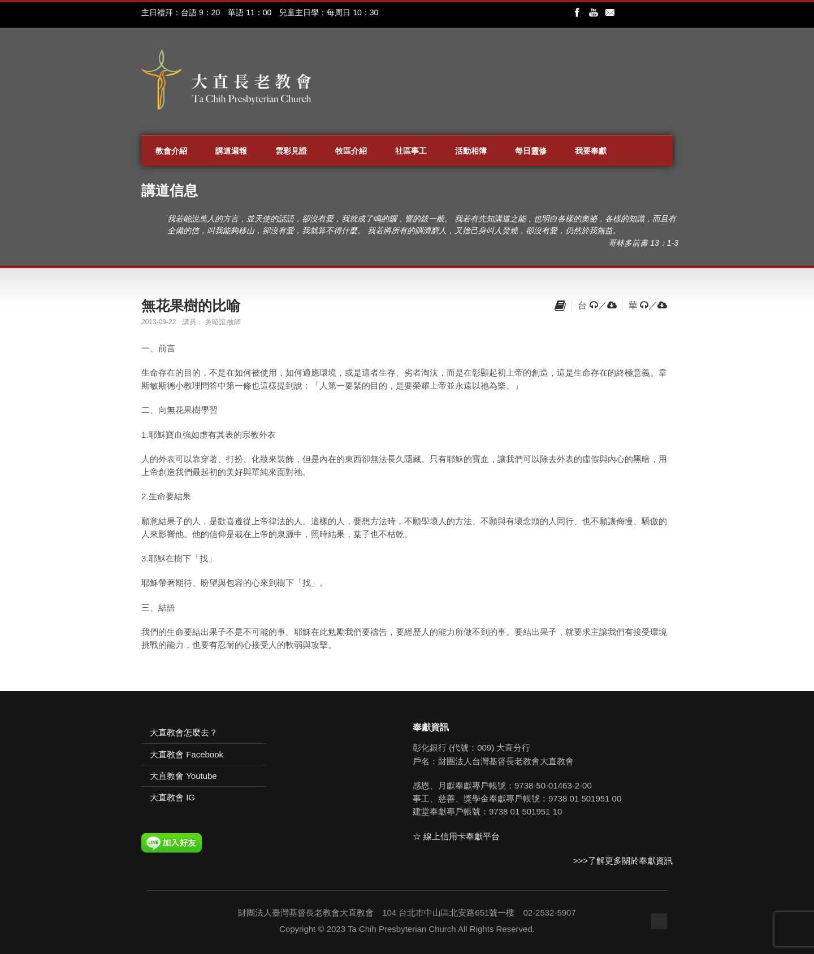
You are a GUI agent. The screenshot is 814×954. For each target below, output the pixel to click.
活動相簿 (471, 150)
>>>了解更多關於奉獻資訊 (623, 860)
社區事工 (411, 150)
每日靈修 (531, 150)
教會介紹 (171, 150)
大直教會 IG (172, 797)
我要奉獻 (591, 150)
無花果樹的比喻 (190, 305)
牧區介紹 (351, 150)
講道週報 (231, 150)
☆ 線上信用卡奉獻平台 (456, 836)
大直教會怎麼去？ (184, 732)
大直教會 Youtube (183, 776)
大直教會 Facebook (186, 754)
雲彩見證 (291, 150)
